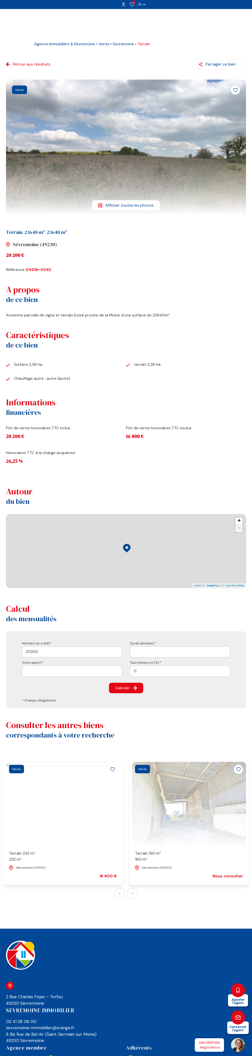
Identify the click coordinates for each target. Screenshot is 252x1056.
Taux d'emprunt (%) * (145, 662)
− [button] (239, 528)
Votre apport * (33, 662)
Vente (104, 44)
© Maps (212, 585)
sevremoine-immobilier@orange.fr (40, 1027)
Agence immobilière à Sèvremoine (64, 44)
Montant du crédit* (36, 643)
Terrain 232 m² (22, 856)
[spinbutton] (180, 671)
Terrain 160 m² (148, 856)
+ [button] (239, 521)
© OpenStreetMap (233, 585)
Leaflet (197, 585)
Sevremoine (123, 44)
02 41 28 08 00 (21, 1021)
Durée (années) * (143, 643)
